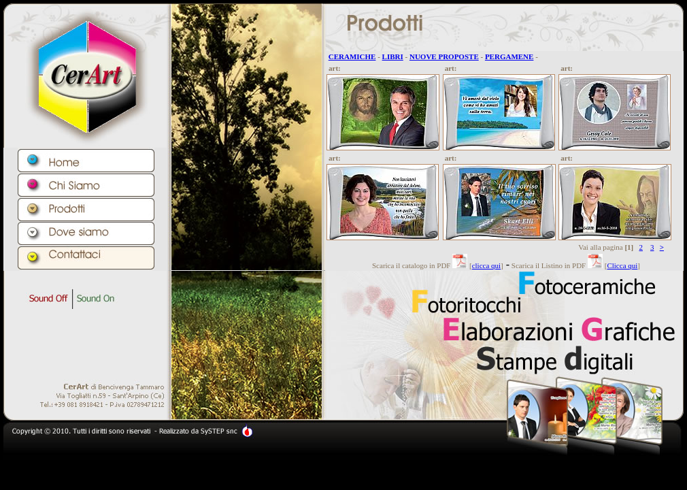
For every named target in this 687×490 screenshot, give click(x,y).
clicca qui (486, 265)
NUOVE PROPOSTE (444, 56)
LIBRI (392, 56)
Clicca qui (622, 265)
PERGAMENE (509, 56)
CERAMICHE (352, 56)
